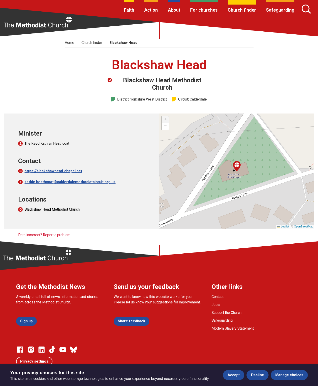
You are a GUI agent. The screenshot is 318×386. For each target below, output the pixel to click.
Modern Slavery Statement (233, 328)
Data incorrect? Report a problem (44, 235)
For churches (204, 10)
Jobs (216, 305)
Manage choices (289, 375)
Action (151, 10)
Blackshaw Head (123, 42)
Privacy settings (34, 361)
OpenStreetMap (303, 226)
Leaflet (283, 226)
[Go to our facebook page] (20, 350)
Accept (233, 375)
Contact (218, 297)
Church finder (242, 10)
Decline (257, 375)
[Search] (306, 9)
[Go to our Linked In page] (41, 350)
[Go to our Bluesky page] (73, 350)
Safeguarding (280, 10)
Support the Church (227, 312)
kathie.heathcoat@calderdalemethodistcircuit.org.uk (70, 182)
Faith (129, 10)
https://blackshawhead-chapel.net (53, 171)
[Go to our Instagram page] (31, 350)
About (174, 10)
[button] (237, 166)
